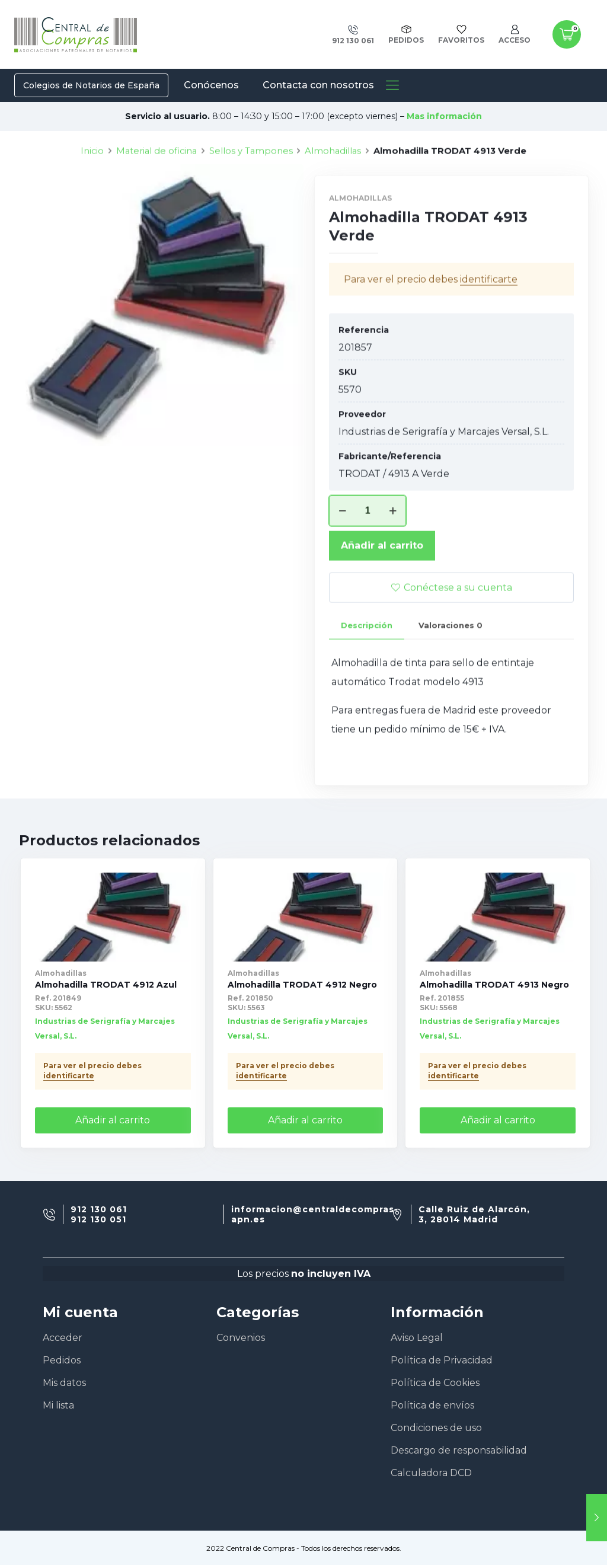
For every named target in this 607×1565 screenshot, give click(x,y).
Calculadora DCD (431, 1472)
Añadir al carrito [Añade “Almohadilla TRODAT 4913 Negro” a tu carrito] (498, 1120)
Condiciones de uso (436, 1427)
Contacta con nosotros (318, 85)
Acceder (62, 1337)
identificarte (68, 1075)
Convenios (240, 1337)
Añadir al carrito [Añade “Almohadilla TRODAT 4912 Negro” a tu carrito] (305, 1120)
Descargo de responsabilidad (459, 1450)
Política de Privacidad (442, 1360)
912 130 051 (98, 1220)
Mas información (444, 116)
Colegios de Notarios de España (91, 85)
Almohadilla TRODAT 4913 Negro (494, 984)
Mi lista (58, 1405)
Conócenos (211, 85)
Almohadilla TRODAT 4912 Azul (106, 984)
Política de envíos (432, 1405)
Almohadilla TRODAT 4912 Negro (302, 984)
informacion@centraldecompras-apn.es (314, 1215)
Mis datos (64, 1382)
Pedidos (62, 1360)
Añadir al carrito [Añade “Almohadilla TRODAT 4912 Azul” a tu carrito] (112, 1120)
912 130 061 (99, 1210)
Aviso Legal (417, 1337)
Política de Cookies (435, 1382)
